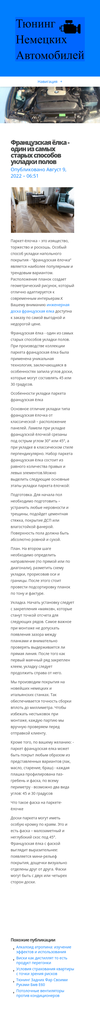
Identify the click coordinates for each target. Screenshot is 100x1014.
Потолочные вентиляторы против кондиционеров (40, 993)
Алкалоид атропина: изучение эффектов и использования (43, 949)
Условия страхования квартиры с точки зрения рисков (45, 971)
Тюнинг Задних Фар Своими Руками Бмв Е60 (42, 982)
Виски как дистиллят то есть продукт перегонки (41, 960)
